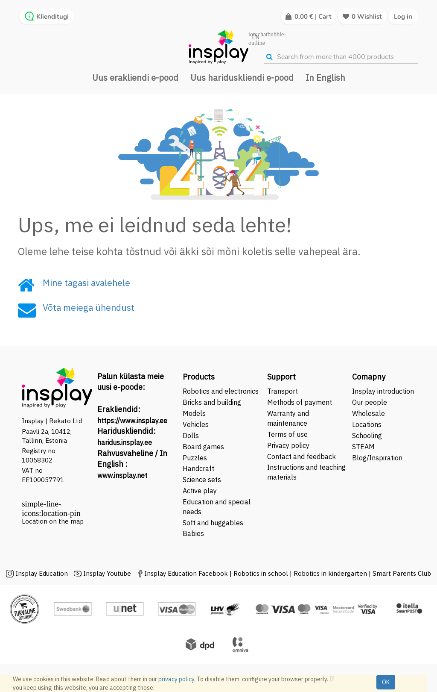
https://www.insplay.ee (132, 420)
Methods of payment (299, 402)
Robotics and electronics (221, 391)
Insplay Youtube (107, 573)
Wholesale (368, 413)
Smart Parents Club (402, 573)
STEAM (363, 446)
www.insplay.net (122, 475)
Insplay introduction (383, 391)
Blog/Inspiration (377, 457)
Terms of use (287, 434)
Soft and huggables (213, 522)
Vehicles (196, 424)
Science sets (203, 479)
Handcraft (198, 468)
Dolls (191, 435)
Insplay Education (41, 573)
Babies (193, 533)
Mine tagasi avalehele (86, 283)
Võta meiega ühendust (88, 307)
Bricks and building (212, 402)
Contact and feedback (301, 456)
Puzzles (195, 457)
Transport (282, 391)
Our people (369, 402)
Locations (367, 424)
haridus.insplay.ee (124, 442)
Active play (200, 490)
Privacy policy (288, 445)
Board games (203, 446)
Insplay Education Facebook (186, 573)
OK (386, 682)
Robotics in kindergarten (331, 573)
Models (194, 413)
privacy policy (176, 679)
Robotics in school (260, 573)
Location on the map (53, 521)
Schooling (367, 435)
